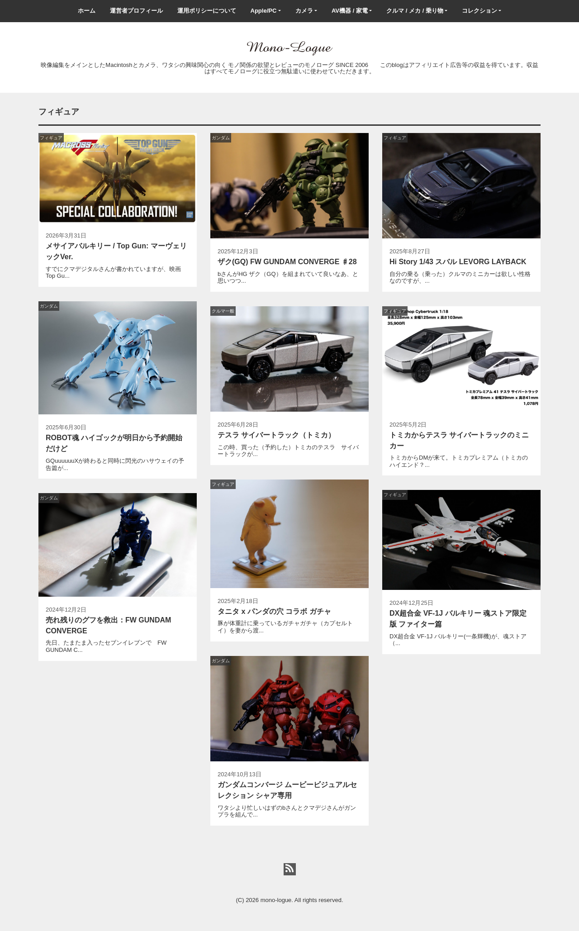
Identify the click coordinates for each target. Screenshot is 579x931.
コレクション (479, 10)
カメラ (304, 10)
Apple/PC (264, 10)
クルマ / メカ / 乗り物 (414, 10)
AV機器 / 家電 (350, 10)
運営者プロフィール (136, 10)
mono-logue (276, 900)
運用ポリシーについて (206, 10)
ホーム (86, 10)
